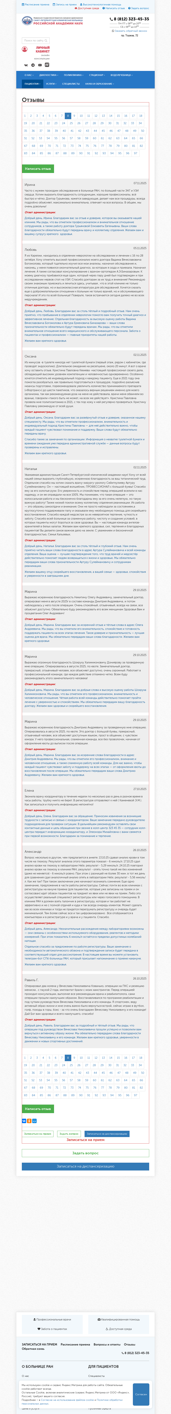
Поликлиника (74, 75)
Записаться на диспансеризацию (85, 1166)
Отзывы (129, 1344)
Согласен (141, 1394)
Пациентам (33, 84)
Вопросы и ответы (107, 1344)
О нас (29, 75)
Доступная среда (88, 8)
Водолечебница (122, 75)
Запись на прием (66, 4)
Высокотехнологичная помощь (102, 4)
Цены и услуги (30, 1408)
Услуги (51, 84)
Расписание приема (37, 4)
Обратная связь (33, 1349)
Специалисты (71, 84)
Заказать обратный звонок (131, 31)
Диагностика (48, 75)
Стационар (97, 75)
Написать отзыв (115, 8)
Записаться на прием (86, 1139)
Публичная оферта (99, 1408)
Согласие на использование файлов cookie (67, 1400)
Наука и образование (99, 84)
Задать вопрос (140, 8)
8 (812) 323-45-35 (137, 1353)
